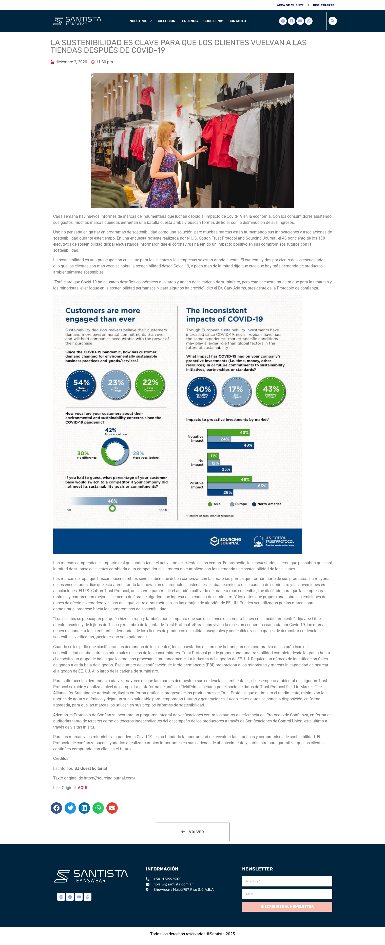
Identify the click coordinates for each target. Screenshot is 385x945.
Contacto (237, 21)
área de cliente (290, 5)
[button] (333, 21)
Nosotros (141, 21)
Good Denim (213, 21)
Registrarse (323, 5)
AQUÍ (82, 787)
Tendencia (189, 21)
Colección (166, 21)
